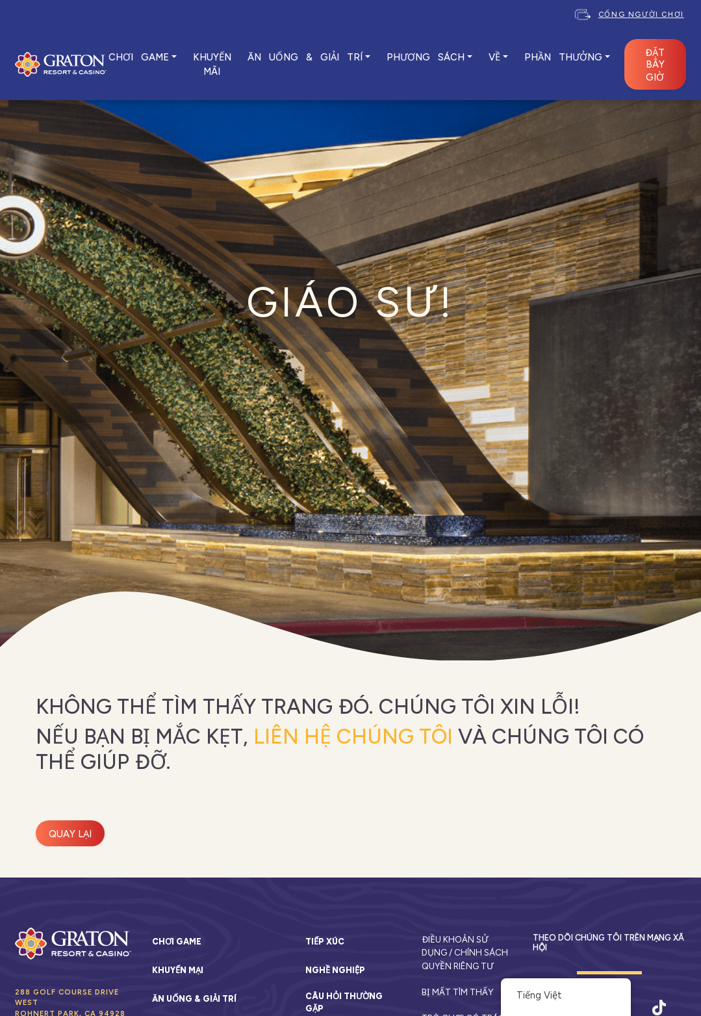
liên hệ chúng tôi (353, 736)
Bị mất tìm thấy (457, 992)
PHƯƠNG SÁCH (426, 57)
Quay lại (70, 834)
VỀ (494, 57)
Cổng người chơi (641, 14)
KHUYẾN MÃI (212, 64)
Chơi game (176, 941)
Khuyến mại (177, 970)
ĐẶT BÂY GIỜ (655, 65)
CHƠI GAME (138, 57)
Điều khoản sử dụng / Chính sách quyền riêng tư (465, 952)
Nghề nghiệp (335, 970)
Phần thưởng (563, 57)
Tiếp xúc (324, 941)
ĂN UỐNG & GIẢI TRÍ (305, 57)
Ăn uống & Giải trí (194, 999)
